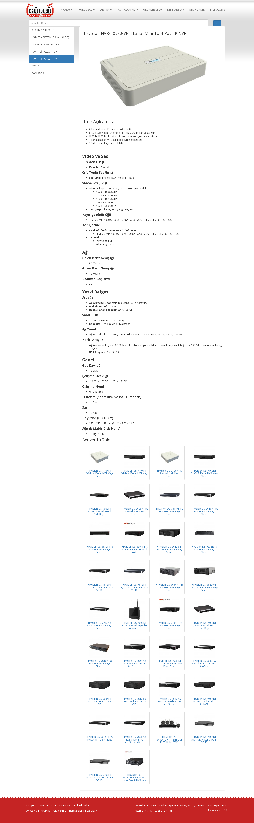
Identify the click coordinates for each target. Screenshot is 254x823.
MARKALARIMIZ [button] (127, 9)
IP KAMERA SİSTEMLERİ (46, 44)
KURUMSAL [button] (87, 9)
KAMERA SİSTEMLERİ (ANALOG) (50, 37)
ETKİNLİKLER (197, 9)
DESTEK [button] (106, 9)
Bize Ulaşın (91, 810)
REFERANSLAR (175, 9)
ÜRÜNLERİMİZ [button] (152, 9)
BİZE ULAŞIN (217, 9)
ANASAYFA (67, 9)
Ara (217, 22)
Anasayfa (31, 810)
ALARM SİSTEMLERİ (43, 30)
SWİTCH (36, 66)
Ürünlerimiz (59, 810)
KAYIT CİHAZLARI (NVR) (45, 59)
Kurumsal (45, 810)
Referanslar (75, 810)
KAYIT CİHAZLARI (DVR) (45, 51)
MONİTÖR (38, 73)
